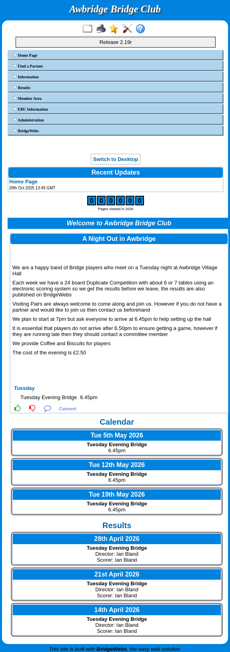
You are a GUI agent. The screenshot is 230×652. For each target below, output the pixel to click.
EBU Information (30, 109)
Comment (67, 409)
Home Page (25, 55)
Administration (28, 119)
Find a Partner (28, 66)
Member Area (27, 98)
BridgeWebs (26, 130)
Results (21, 87)
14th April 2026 (117, 609)
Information (26, 76)
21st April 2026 (116, 574)
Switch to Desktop (115, 159)
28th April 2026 (117, 538)
